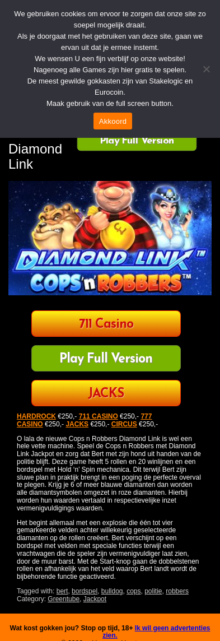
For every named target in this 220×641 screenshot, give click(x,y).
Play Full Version (137, 141)
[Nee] (206, 69)
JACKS (106, 394)
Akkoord (113, 121)
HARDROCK (36, 416)
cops (134, 591)
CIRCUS (124, 424)
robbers (177, 591)
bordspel (84, 591)
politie (153, 591)
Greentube (63, 599)
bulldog (112, 591)
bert (62, 591)
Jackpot (94, 599)
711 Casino (106, 324)
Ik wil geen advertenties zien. (156, 632)
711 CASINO (98, 416)
